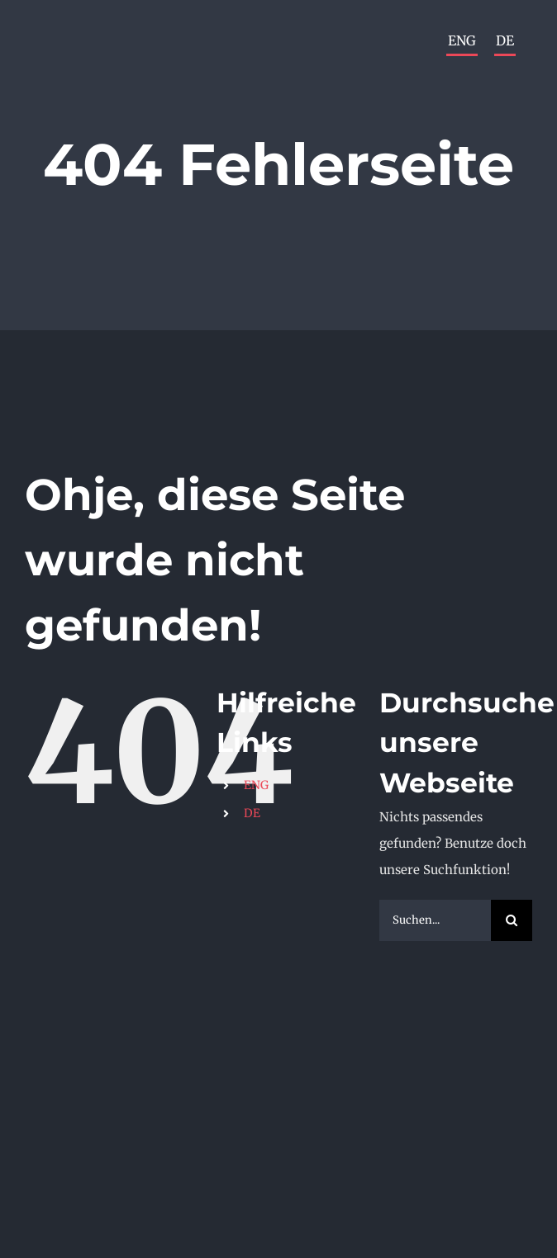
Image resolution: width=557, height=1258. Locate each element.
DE (252, 813)
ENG (256, 785)
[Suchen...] (435, 920)
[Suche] (511, 920)
